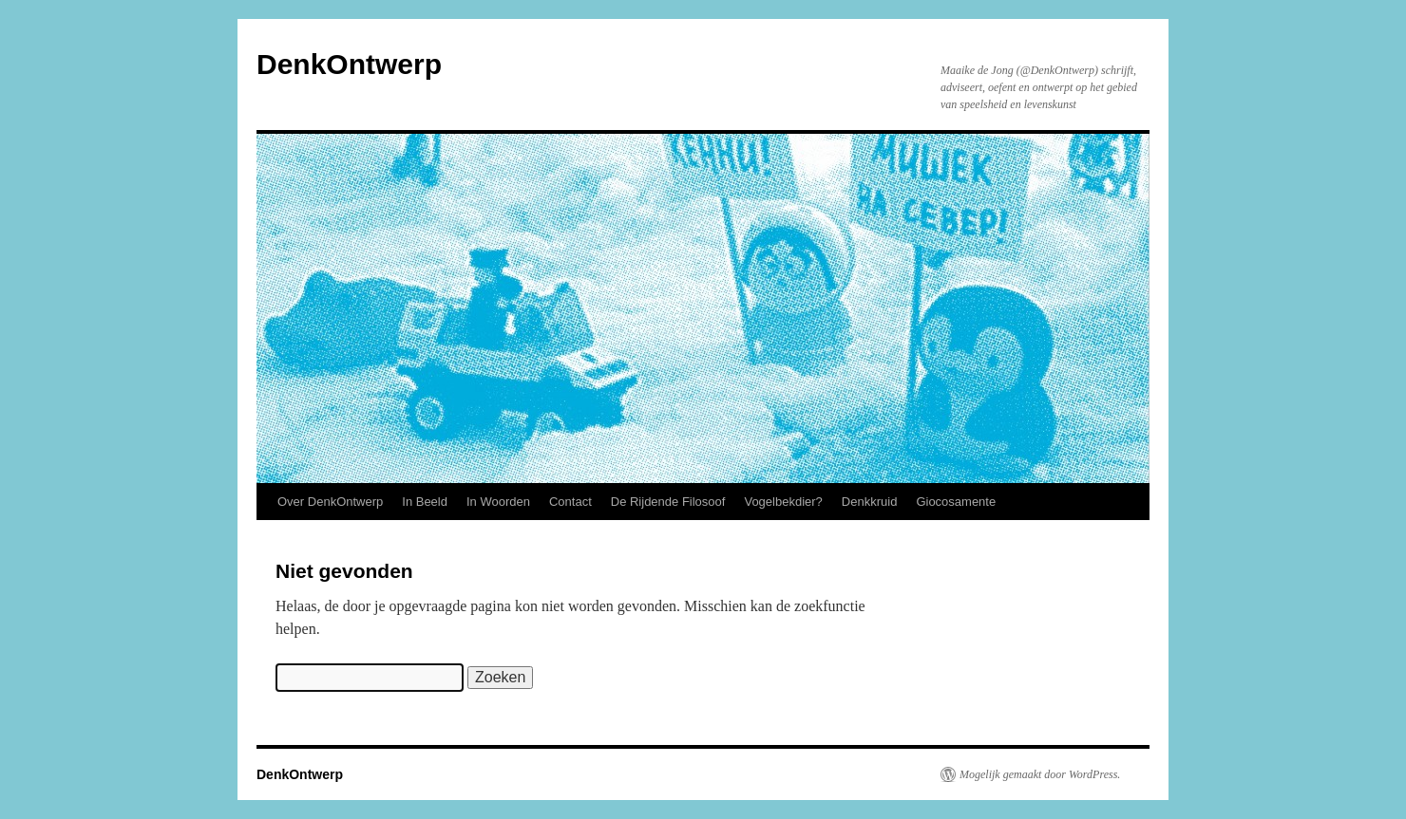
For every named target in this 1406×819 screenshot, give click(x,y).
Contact (570, 501)
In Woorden (498, 501)
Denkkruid (870, 501)
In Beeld (424, 501)
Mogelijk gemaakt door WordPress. (1040, 774)
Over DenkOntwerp (330, 501)
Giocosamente (956, 501)
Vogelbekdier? (783, 501)
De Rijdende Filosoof (668, 501)
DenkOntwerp (349, 64)
